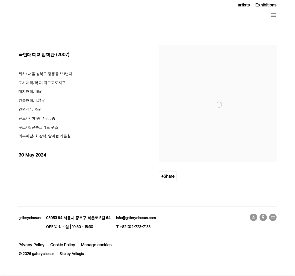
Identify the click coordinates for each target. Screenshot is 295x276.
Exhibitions (266, 5)
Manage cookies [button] (96, 244)
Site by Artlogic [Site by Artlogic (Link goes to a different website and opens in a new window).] (72, 254)
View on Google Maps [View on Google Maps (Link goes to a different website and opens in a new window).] (263, 217)
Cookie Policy (62, 244)
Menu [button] (273, 15)
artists (244, 5)
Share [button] (169, 176)
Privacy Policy (31, 244)
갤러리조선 (48, 15)
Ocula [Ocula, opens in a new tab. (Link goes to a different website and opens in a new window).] (273, 217)
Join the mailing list (253, 217)
